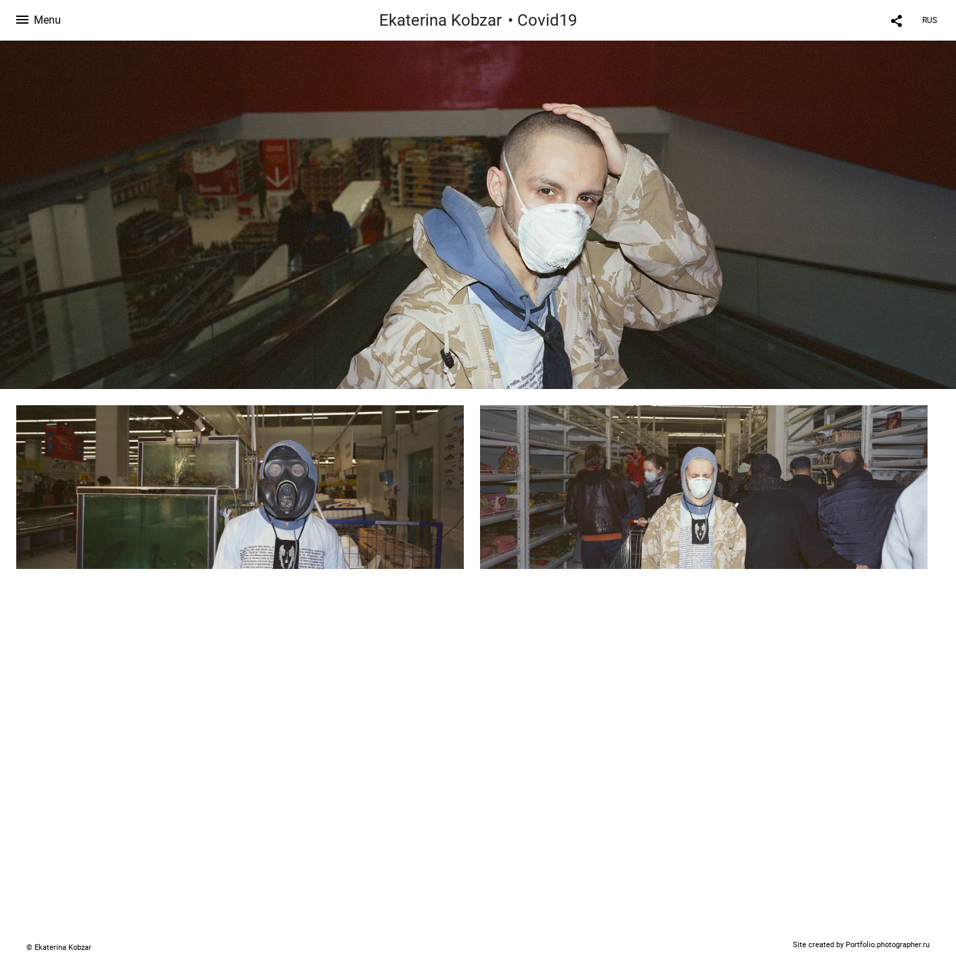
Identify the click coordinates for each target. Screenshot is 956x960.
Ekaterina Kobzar (440, 20)
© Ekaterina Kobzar (58, 947)
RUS (929, 20)
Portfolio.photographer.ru (888, 944)
